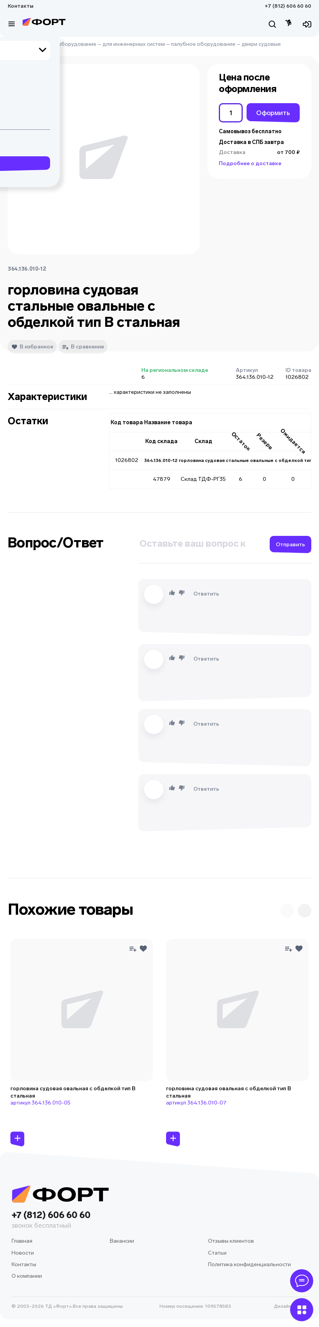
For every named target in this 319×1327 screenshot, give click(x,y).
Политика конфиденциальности (249, 1264)
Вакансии (122, 1241)
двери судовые (261, 44)
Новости (23, 1253)
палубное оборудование (203, 44)
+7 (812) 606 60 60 (288, 6)
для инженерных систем (133, 44)
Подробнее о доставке (250, 163)
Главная (18, 44)
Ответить (206, 594)
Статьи (217, 1253)
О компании (27, 1276)
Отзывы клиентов (231, 1241)
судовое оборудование (65, 44)
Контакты (21, 6)
